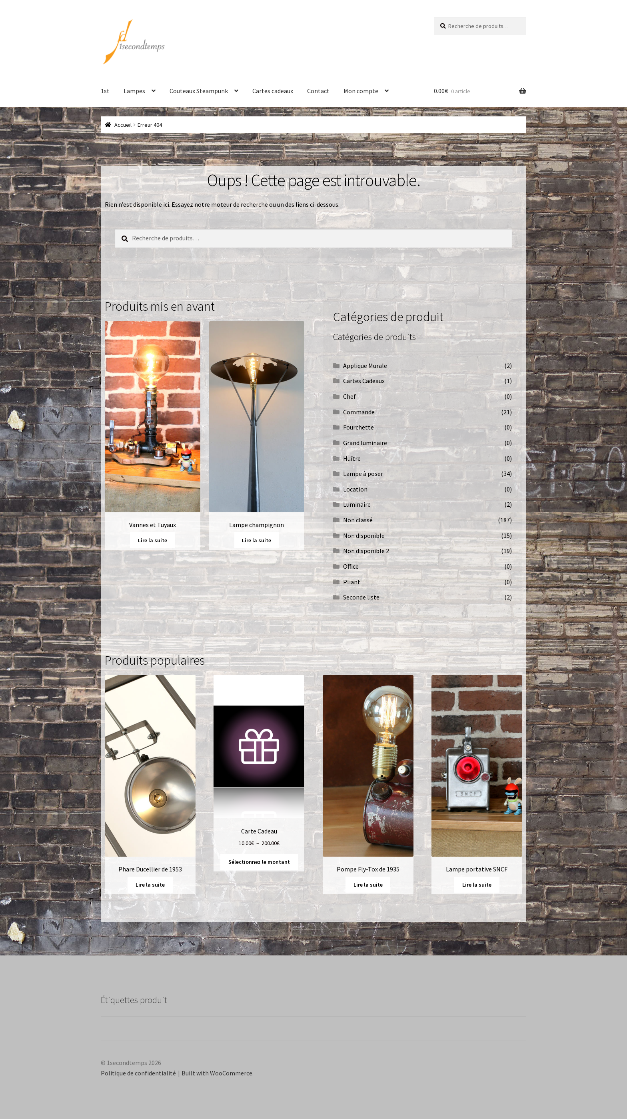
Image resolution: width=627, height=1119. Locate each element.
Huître (352, 458)
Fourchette (358, 427)
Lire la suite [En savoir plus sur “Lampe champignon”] (256, 540)
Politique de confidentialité (138, 1073)
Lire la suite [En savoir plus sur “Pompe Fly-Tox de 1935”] (368, 884)
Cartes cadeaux (272, 91)
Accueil (123, 124)
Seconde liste (361, 597)
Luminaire (357, 504)
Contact (318, 91)
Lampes (134, 91)
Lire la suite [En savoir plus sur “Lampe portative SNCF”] (476, 884)
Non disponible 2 (366, 551)
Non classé (358, 520)
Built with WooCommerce (217, 1073)
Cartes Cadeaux (364, 381)
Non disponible (364, 536)
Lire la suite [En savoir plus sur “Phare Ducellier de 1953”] (150, 884)
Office (351, 566)
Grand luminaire (365, 443)
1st (105, 91)
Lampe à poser (363, 474)
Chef (349, 396)
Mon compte (360, 91)
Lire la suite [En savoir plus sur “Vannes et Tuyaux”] (152, 540)
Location (355, 489)
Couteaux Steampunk (199, 91)
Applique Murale (365, 366)
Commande (359, 412)
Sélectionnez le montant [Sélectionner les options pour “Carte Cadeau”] (259, 861)
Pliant (351, 582)
